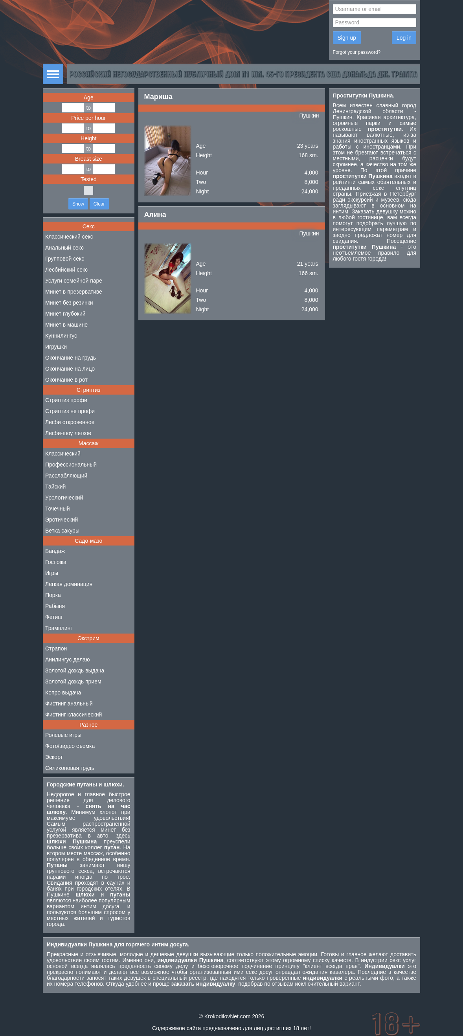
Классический (63, 453)
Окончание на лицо (70, 369)
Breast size (88, 159)
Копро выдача (63, 692)
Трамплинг (58, 628)
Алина (155, 215)
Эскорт (54, 757)
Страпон (56, 648)
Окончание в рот (66, 380)
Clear (99, 204)
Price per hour (88, 118)
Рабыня (55, 606)
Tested (89, 179)
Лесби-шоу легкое (68, 433)
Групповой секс (64, 258)
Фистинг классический (73, 714)
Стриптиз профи (66, 400)
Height (88, 138)
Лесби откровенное (69, 422)
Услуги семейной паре (73, 280)
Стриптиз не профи (70, 411)
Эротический (61, 519)
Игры (51, 573)
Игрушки (56, 346)
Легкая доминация (68, 584)
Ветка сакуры (62, 530)
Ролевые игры (63, 735)
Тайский (55, 486)
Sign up (347, 38)
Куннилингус (61, 335)
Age (89, 97)
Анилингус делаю (67, 659)
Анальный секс (64, 247)
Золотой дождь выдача (74, 670)
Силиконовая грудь (69, 768)
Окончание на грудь (70, 358)
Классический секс (69, 236)
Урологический (64, 497)
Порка (53, 595)
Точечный (57, 508)
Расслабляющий (66, 475)
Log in (404, 38)
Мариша (158, 97)
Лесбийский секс (66, 269)
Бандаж (55, 551)
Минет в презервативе (73, 291)
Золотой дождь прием (73, 681)
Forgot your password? (357, 52)
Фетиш (53, 617)
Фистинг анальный (69, 703)
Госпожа (55, 562)
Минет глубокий (65, 313)
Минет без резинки (69, 302)
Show (78, 204)
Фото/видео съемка (70, 746)
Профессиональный (71, 464)
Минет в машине (66, 324)
